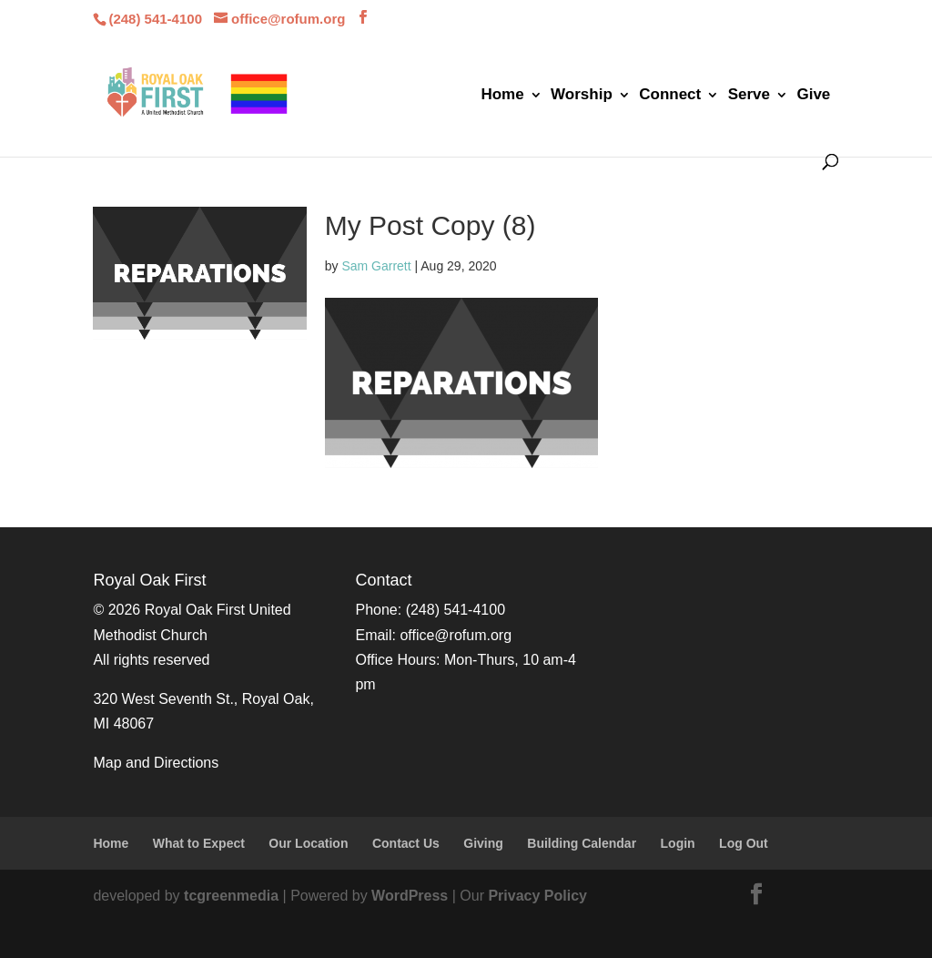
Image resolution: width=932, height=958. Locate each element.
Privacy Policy (537, 895)
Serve (749, 95)
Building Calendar (581, 843)
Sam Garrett (375, 266)
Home (502, 95)
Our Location (308, 843)
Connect (670, 95)
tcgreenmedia (231, 895)
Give (813, 95)
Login (678, 843)
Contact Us (406, 843)
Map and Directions (155, 762)
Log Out (743, 843)
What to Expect (199, 843)
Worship (582, 95)
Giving (483, 843)
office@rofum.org (456, 635)
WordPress (409, 895)
